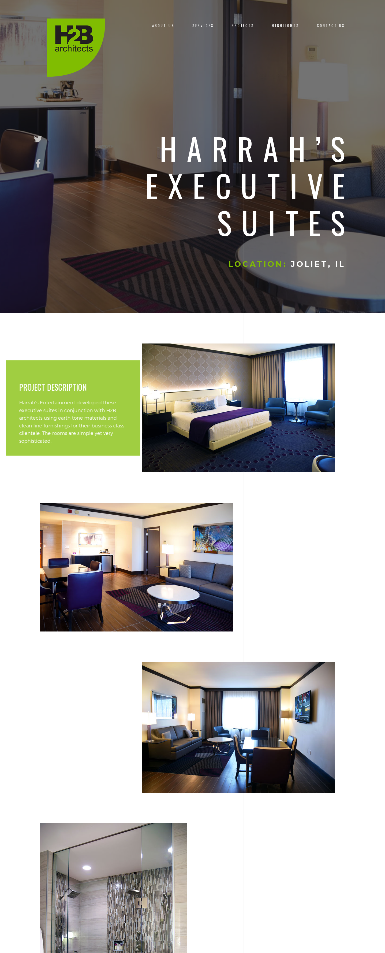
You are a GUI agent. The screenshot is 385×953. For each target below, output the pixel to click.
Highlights (285, 25)
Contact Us (331, 25)
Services (203, 25)
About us (163, 25)
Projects (243, 25)
